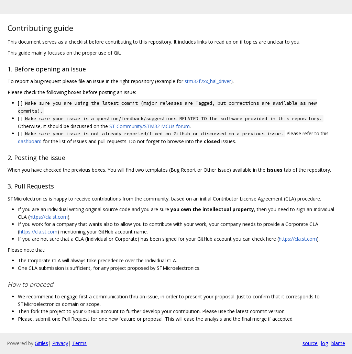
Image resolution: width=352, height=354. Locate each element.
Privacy (60, 343)
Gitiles (41, 343)
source (310, 343)
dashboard (30, 141)
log (324, 343)
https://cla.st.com (49, 217)
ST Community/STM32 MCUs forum (149, 126)
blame (338, 343)
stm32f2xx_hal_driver (208, 81)
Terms (79, 343)
